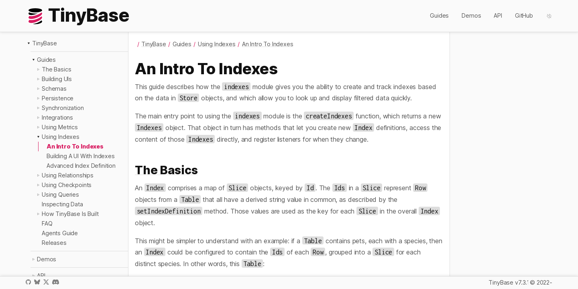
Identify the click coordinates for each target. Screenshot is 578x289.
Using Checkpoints (67, 184)
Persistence (57, 98)
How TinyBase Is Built (70, 213)
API (498, 15)
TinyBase (44, 43)
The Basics (56, 69)
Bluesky (37, 282)
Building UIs (57, 78)
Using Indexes (60, 136)
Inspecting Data (62, 204)
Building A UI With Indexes (81, 156)
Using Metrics (60, 127)
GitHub (524, 15)
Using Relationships (68, 175)
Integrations (57, 117)
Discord (55, 282)
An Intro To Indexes (75, 146)
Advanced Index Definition (81, 165)
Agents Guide (60, 233)
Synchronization (63, 107)
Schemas (54, 88)
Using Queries (60, 194)
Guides (439, 15)
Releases (54, 242)
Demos (471, 15)
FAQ (47, 223)
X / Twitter (46, 282)
